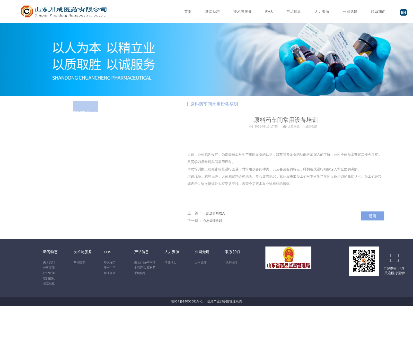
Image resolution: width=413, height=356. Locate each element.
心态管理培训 (228, 221)
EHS (269, 11)
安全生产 (109, 267)
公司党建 (350, 11)
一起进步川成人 (230, 213)
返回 (388, 216)
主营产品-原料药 (145, 267)
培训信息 (49, 278)
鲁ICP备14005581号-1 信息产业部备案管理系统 (206, 301)
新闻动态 (212, 11)
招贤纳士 (170, 262)
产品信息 (293, 11)
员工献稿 (49, 283)
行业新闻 (49, 273)
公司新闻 (49, 267)
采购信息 (140, 273)
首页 (188, 11)
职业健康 (109, 273)
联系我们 (378, 11)
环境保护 (109, 262)
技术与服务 (242, 11)
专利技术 (79, 262)
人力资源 (322, 11)
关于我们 (49, 262)
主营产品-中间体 (145, 262)
